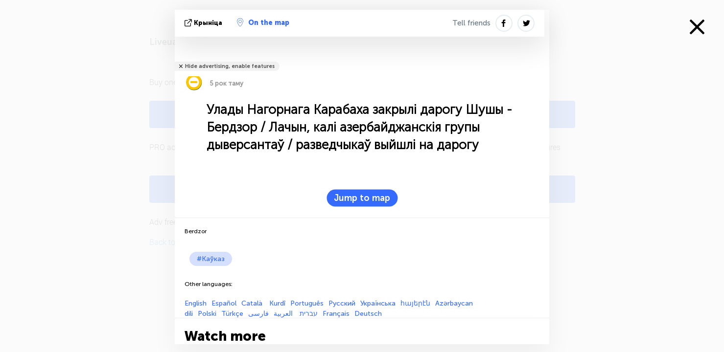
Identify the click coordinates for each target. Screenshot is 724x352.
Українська (378, 303)
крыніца (204, 22)
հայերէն (415, 303)
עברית (309, 313)
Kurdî (277, 303)
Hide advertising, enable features (230, 66)
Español (223, 303)
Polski (207, 313)
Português (307, 303)
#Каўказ (211, 259)
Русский (341, 303)
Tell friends (471, 23)
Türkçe (232, 313)
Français (336, 313)
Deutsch (368, 313)
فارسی (258, 313)
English (196, 303)
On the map (263, 22)
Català (252, 303)
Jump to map (362, 198)
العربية (284, 313)
